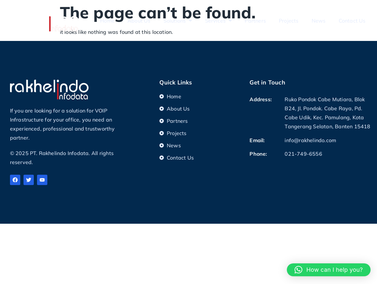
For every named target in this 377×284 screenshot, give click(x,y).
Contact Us (352, 20)
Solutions (178, 20)
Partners (255, 20)
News (319, 20)
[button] (329, 269)
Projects (289, 20)
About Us (139, 20)
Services (218, 20)
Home (107, 20)
